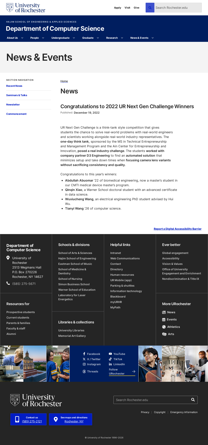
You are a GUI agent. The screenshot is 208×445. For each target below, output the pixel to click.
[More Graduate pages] (98, 38)
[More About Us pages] (22, 38)
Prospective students (20, 312)
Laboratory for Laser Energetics (72, 297)
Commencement (16, 114)
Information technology (126, 291)
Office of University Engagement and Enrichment (181, 271)
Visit (127, 7)
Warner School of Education (77, 289)
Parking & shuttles (122, 285)
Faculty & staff (15, 328)
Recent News (14, 86)
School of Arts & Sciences (75, 253)
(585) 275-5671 (23, 284)
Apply (117, 7)
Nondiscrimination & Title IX (180, 279)
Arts (168, 334)
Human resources (122, 274)
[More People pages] (43, 38)
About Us (12, 37)
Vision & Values (172, 264)
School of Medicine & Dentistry (72, 271)
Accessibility (170, 258)
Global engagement (175, 253)
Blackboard (118, 296)
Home (64, 81)
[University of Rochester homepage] (25, 7)
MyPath (115, 307)
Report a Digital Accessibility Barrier (178, 228)
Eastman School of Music (75, 264)
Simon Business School (74, 284)
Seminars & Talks (16, 95)
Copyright (160, 412)
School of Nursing (70, 279)
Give (136, 7)
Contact (115, 264)
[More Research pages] (122, 38)
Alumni (11, 334)
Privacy (145, 412)
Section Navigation (20, 80)
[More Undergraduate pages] (74, 38)
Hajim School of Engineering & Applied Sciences (41, 21)
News (168, 312)
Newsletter (12, 104)
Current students (17, 317)
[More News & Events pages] (153, 38)
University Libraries (71, 330)
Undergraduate (60, 37)
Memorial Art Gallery (72, 336)
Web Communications (125, 258)
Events (169, 319)
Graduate (88, 37)
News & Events (139, 37)
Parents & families (18, 323)
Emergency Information (184, 412)
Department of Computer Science (55, 29)
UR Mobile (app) (121, 280)
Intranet (115, 253)
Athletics (171, 327)
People (34, 37)
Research (112, 37)
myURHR (116, 302)
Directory (116, 269)
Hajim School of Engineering (77, 258)
